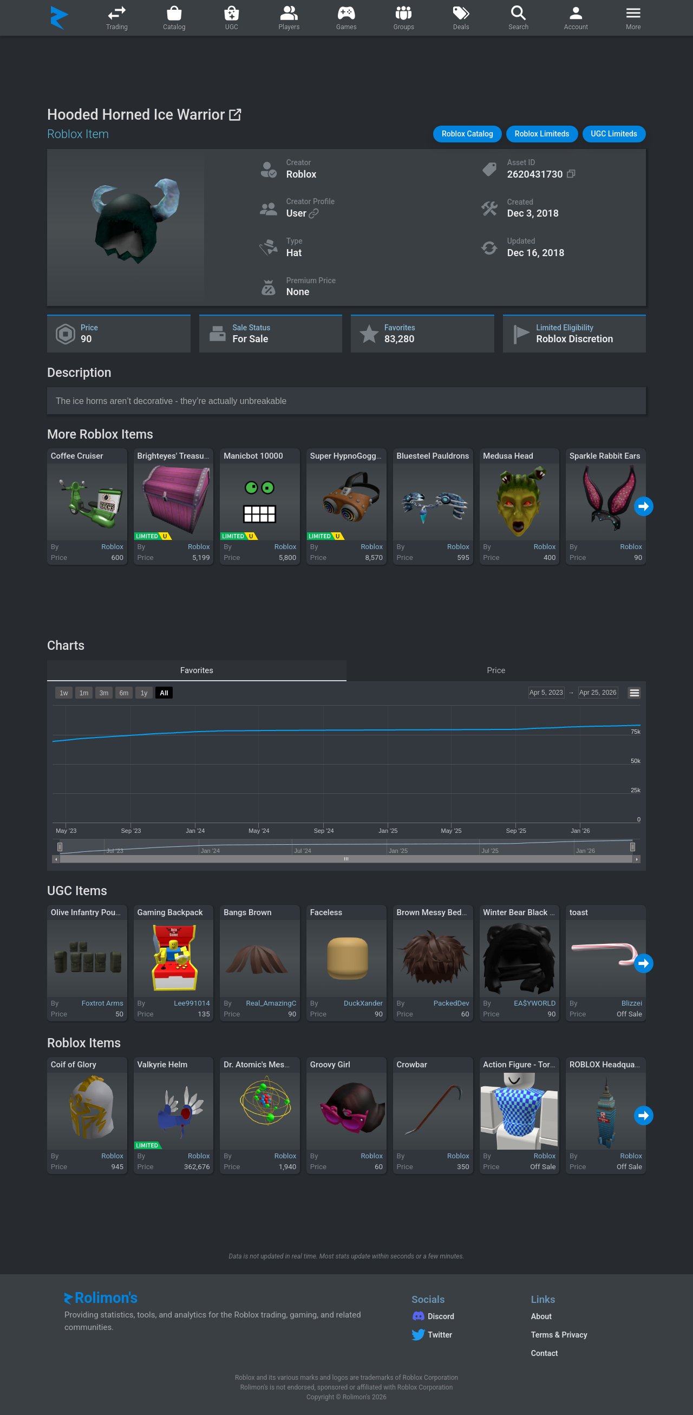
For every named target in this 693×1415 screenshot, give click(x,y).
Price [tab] (496, 670)
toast (579, 912)
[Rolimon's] (60, 18)
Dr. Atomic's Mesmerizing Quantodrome (296, 1065)
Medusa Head (508, 456)
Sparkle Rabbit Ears (605, 456)
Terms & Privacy (559, 1335)
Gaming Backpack (169, 912)
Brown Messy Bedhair (436, 912)
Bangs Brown (247, 912)
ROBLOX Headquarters (611, 1065)
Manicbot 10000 (253, 456)
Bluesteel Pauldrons (433, 456)
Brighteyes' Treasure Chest (185, 456)
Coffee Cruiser (77, 456)
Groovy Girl (330, 1065)
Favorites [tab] (196, 670)
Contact (544, 1353)
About (541, 1316)
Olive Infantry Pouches (92, 912)
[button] (467, 134)
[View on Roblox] (234, 114)
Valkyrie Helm (162, 1065)
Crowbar (412, 1065)
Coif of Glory (73, 1065)
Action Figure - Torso (521, 1065)
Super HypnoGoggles (348, 456)
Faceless (326, 912)
